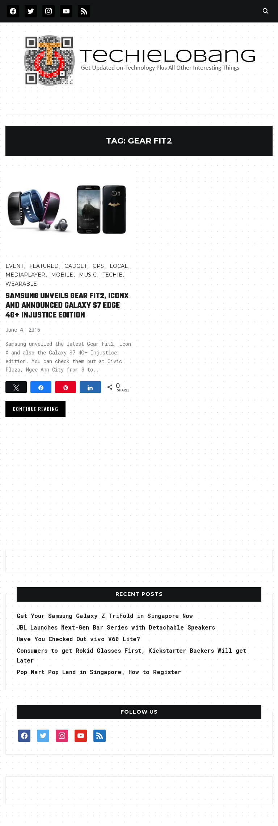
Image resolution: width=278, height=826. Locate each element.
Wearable (21, 284)
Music (88, 274)
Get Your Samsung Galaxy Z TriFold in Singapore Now (105, 615)
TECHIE (112, 274)
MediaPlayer (25, 274)
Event (14, 266)
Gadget (75, 266)
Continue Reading (35, 408)
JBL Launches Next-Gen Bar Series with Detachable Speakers (116, 627)
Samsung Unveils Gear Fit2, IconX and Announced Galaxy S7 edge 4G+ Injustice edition (67, 305)
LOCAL (119, 266)
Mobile (62, 274)
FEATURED (44, 266)
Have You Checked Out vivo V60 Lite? (78, 639)
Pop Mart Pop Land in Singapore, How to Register (99, 672)
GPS (98, 266)
